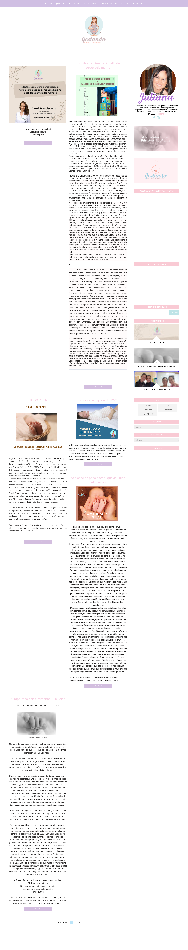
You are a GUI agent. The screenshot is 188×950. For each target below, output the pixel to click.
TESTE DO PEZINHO (38, 400)
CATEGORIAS (91, 4)
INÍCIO (48, 4)
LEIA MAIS (38, 143)
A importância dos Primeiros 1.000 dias (37, 699)
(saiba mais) (161, 114)
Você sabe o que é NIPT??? (98, 400)
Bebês (148, 406)
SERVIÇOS (74, 4)
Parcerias (168, 410)
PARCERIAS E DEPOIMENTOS (115, 4)
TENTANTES (148, 414)
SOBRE (60, 4)
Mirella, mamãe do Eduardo (157, 390)
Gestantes (147, 410)
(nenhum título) (157, 343)
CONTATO (138, 4)
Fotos (167, 406)
